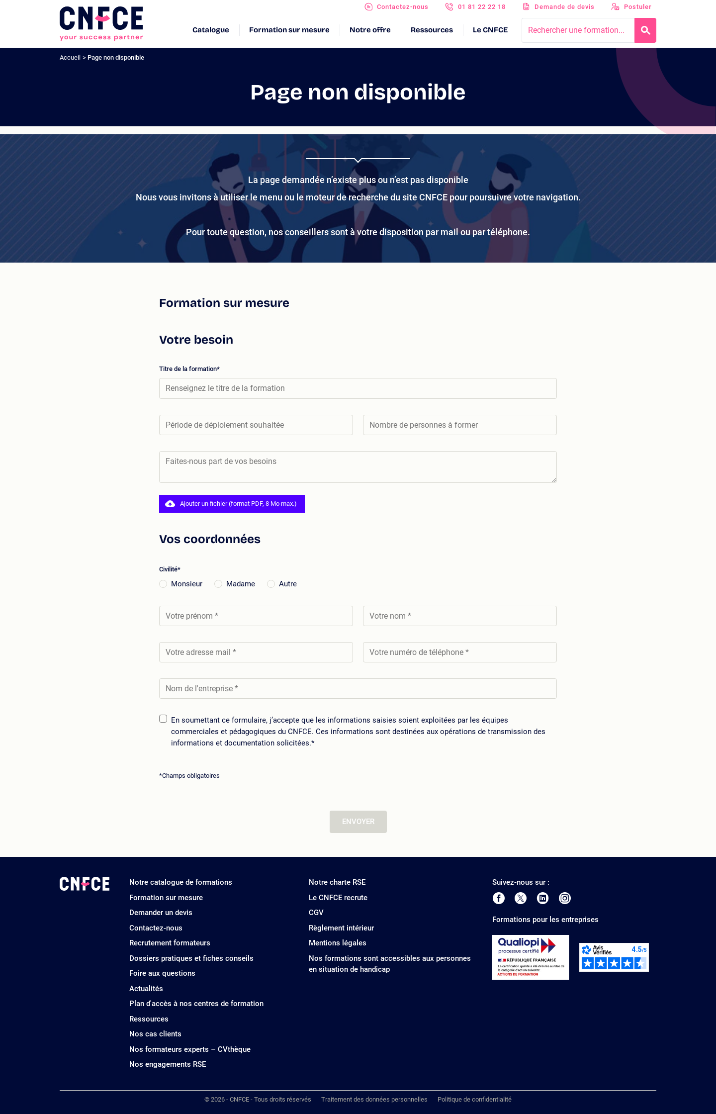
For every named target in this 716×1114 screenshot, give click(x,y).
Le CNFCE (490, 29)
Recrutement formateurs (169, 942)
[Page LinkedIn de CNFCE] (543, 898)
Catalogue (210, 29)
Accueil (70, 57)
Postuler (638, 6)
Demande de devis (565, 6)
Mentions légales (337, 942)
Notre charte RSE (337, 882)
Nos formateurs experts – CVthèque (190, 1049)
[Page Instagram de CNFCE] (565, 898)
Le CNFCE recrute (338, 897)
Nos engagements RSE (167, 1064)
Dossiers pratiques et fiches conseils (191, 958)
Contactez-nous (403, 6)
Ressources (432, 29)
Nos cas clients (155, 1033)
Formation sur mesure (289, 29)
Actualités (146, 988)
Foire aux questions (162, 973)
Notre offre (370, 29)
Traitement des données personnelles (374, 1099)
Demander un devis (160, 912)
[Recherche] (645, 30)
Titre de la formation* (358, 381)
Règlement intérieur (341, 928)
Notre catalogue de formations (180, 882)
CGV (316, 912)
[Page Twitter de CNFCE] (521, 898)
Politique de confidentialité (475, 1099)
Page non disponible (116, 57)
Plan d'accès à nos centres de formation (196, 1003)
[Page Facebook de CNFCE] (498, 898)
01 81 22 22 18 (482, 6)
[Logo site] (101, 23)
